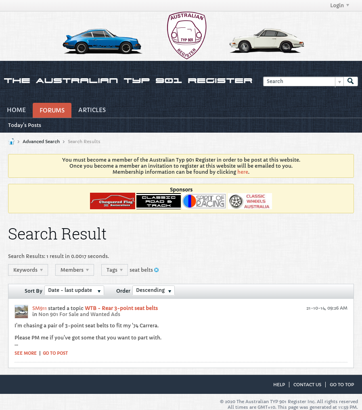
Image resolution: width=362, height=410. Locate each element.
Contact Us (307, 384)
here (242, 172)
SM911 (39, 308)
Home (16, 110)
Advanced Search (41, 141)
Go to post (55, 353)
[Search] (303, 82)
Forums (52, 110)
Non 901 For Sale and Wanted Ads (79, 314)
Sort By (33, 291)
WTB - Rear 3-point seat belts (121, 308)
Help (279, 384)
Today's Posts (24, 125)
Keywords (28, 270)
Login (339, 5)
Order (123, 291)
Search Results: (26, 256)
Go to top (342, 384)
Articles (92, 110)
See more (26, 353)
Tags (115, 270)
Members (75, 270)
